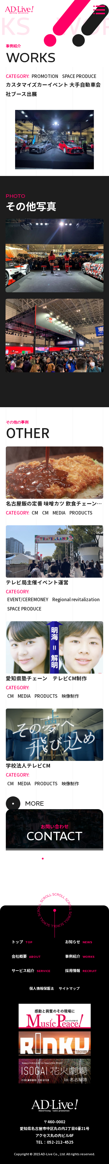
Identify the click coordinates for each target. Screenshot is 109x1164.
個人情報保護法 (41, 988)
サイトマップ (69, 988)
